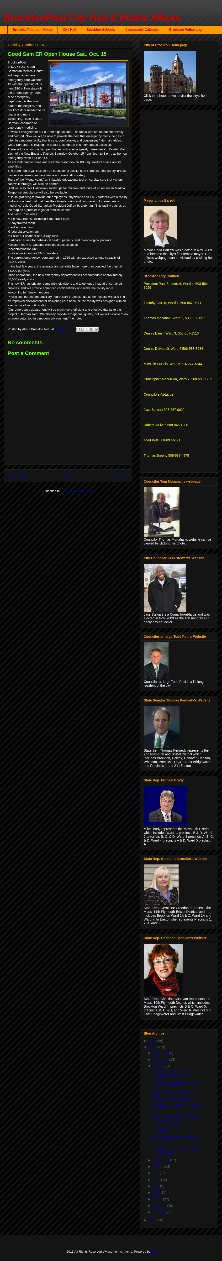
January (159, 1212)
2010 (153, 1220)
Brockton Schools (100, 29)
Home (69, 476)
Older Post (119, 476)
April (156, 1192)
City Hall (69, 29)
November (161, 1059)
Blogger (156, 1251)
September (161, 1160)
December (161, 1053)
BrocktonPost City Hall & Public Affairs (92, 17)
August (158, 1166)
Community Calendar (142, 29)
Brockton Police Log (185, 29)
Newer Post (17, 476)
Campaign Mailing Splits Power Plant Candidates (175, 1084)
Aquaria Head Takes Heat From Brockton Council (175, 1118)
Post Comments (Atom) (77, 491)
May (156, 1186)
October (159, 1066)
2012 (153, 1041)
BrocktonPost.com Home (33, 29)
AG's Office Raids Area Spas (173, 1099)
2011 (153, 1047)
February (160, 1206)
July (156, 1173)
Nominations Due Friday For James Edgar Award (173, 1074)
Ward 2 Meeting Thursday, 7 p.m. (176, 1093)
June (157, 1180)
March (158, 1199)
